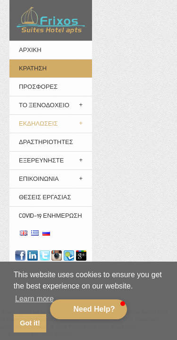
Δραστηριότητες (46, 142)
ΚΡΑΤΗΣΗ (33, 68)
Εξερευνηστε (41, 160)
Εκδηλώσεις (38, 123)
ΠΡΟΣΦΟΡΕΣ (38, 87)
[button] (88, 309)
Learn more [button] (34, 299)
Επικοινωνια (39, 179)
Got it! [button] (30, 323)
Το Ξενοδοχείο (44, 105)
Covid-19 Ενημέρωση (50, 216)
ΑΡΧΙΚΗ (30, 50)
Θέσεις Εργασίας (45, 197)
